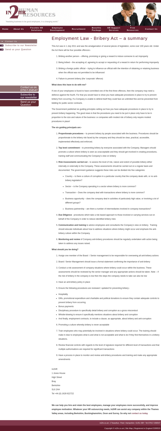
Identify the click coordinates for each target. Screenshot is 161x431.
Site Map (129, 428)
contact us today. (140, 413)
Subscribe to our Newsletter (21, 45)
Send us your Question (18, 49)
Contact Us (11, 41)
